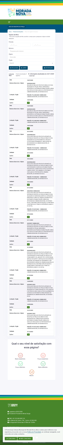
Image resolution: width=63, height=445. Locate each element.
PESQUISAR (14, 68)
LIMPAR (23, 68)
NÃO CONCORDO (25, 438)
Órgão (10, 60)
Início (10, 31)
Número (11, 48)
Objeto (11, 54)
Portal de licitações (18, 31)
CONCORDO (10, 438)
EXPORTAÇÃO (48, 68)
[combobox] (31, 63)
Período (11, 42)
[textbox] (31, 63)
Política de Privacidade (34, 432)
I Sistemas (25, 442)
